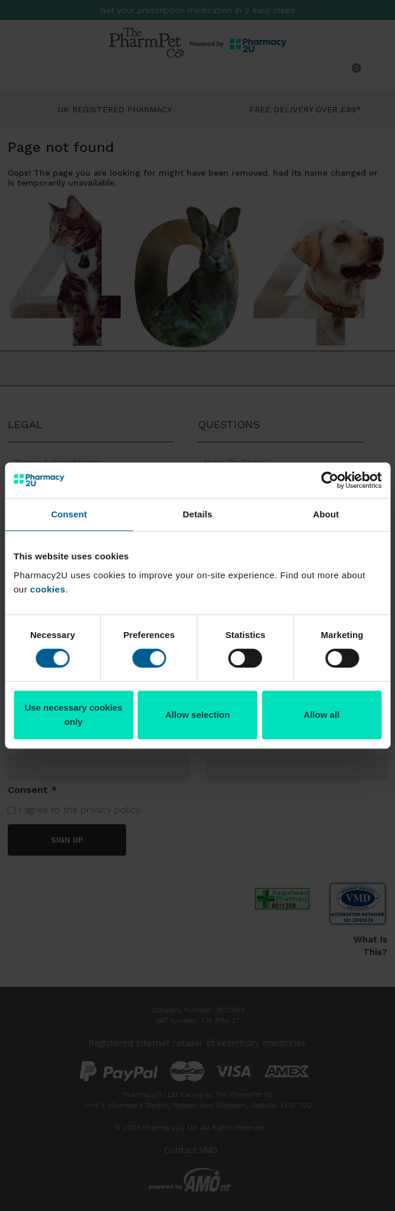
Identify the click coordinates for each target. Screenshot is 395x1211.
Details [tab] (198, 514)
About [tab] (326, 514)
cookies (47, 589)
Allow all (322, 715)
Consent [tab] (69, 514)
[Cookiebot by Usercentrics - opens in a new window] (329, 480)
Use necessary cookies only (73, 714)
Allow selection (197, 715)
